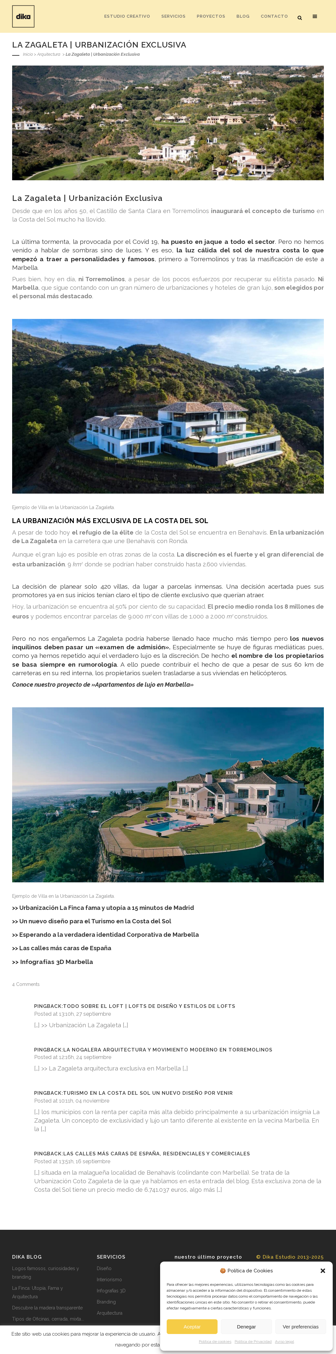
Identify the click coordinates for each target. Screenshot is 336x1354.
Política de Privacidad (253, 1341)
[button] (323, 1270)
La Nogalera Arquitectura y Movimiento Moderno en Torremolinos (167, 1050)
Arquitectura (48, 54)
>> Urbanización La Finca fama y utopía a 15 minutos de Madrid (103, 907)
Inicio (28, 54)
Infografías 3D (111, 1290)
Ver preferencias (301, 1326)
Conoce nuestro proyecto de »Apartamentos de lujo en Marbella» (103, 684)
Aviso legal (284, 1341)
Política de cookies (215, 1341)
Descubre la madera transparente (47, 1307)
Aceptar (192, 1326)
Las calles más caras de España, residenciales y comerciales (156, 1154)
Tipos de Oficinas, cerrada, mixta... (48, 1319)
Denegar (246, 1326)
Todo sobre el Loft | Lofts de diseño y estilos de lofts (149, 1006)
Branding (106, 1302)
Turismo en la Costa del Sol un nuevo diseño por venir (148, 1093)
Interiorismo (109, 1279)
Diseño (104, 1268)
